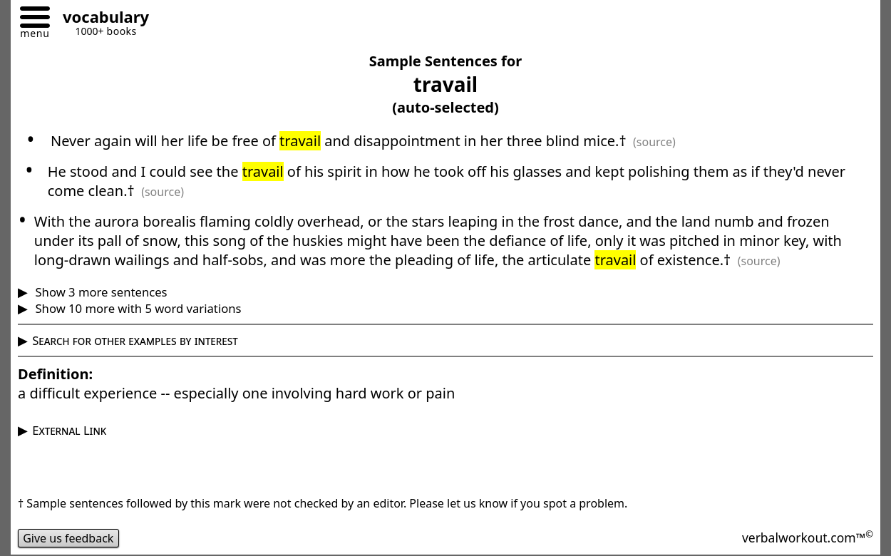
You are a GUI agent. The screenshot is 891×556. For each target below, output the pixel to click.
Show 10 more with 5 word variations (136, 308)
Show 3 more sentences (99, 292)
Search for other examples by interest (135, 340)
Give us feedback (68, 538)
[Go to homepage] (100, 19)
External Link (69, 430)
